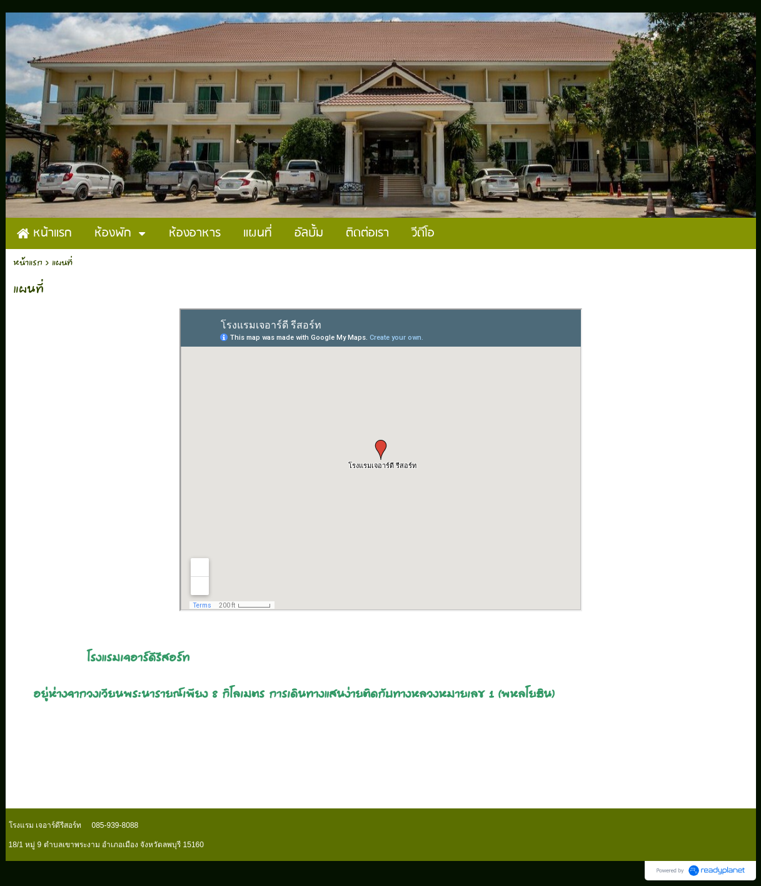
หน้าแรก (28, 263)
